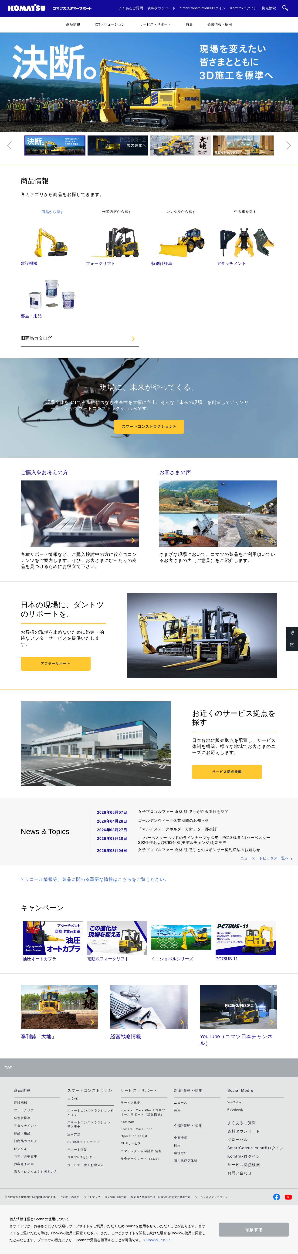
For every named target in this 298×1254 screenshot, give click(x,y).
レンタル (20, 1148)
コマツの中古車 (25, 1156)
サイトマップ (92, 1197)
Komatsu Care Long (137, 1129)
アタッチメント (231, 263)
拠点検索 (269, 8)
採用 (177, 1145)
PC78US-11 (227, 959)
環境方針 (180, 1153)
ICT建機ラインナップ (83, 1142)
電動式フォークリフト (108, 959)
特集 (189, 24)
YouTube (234, 1102)
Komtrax (127, 1122)
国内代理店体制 (185, 1161)
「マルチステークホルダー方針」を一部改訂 (177, 829)
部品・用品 (31, 316)
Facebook (235, 1109)
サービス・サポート (155, 24)
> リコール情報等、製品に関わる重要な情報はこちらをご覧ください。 (95, 879)
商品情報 (73, 24)
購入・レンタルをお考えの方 (35, 1171)
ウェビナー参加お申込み (85, 1165)
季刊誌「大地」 (39, 1036)
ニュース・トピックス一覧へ (264, 858)
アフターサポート (56, 664)
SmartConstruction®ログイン (203, 8)
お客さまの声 (175, 472)
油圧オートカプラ (39, 959)
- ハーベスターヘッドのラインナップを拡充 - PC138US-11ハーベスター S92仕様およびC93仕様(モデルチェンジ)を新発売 (204, 840)
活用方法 (74, 1134)
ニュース (180, 1102)
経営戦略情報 (125, 1036)
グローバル (237, 1140)
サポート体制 (77, 1149)
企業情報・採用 (219, 24)
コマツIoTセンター (81, 1157)
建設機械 (29, 263)
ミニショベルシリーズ (172, 959)
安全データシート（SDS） (141, 1158)
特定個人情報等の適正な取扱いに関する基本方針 (160, 1197)
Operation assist (134, 1136)
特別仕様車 (161, 263)
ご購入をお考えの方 (44, 472)
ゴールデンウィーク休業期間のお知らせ (173, 820)
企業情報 (180, 1137)
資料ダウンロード (162, 8)
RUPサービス (131, 1143)
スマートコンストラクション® (149, 427)
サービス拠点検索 (227, 772)
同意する (253, 1230)
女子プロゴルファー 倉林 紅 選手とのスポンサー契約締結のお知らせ (199, 850)
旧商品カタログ (36, 338)
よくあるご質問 (131, 8)
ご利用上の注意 (70, 1197)
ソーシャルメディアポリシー (212, 1197)
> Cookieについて (157, 1240)
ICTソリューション (110, 24)
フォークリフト (100, 263)
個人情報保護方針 (115, 1197)
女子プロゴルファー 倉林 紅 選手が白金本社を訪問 (183, 812)
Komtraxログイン (243, 8)
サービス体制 (131, 1102)
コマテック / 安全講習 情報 (141, 1151)
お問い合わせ (239, 1173)
